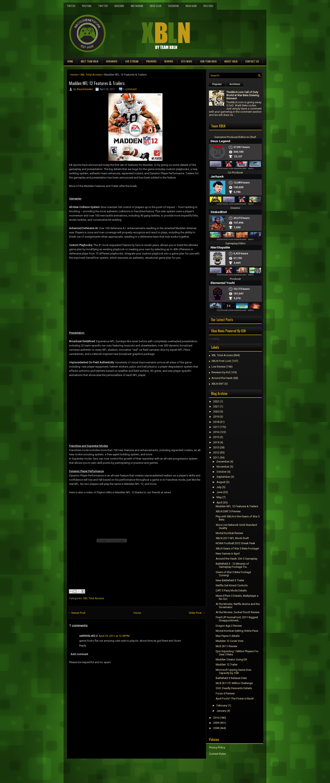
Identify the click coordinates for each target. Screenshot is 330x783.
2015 (216, 437)
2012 (216, 452)
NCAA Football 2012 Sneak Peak (235, 543)
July (219, 487)
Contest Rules (217, 753)
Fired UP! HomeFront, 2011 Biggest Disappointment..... (237, 619)
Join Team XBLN (208, 61)
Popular (217, 84)
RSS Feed (208, 6)
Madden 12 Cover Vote (229, 640)
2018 (216, 421)
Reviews (168, 61)
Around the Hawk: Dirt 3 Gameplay (236, 558)
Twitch (71, 6)
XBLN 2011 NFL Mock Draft (232, 538)
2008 (216, 728)
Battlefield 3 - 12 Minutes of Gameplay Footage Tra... (232, 565)
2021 (216, 406)
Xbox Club (155, 6)
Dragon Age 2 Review (229, 625)
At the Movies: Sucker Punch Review (237, 612)
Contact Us (252, 61)
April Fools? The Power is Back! (235, 698)
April (219, 502)
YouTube (86, 6)
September (223, 476)
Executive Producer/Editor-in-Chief (235, 137)
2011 (216, 457)
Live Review (218, 366)
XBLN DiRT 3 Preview (228, 511)
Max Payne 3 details (228, 635)
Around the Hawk (222, 378)
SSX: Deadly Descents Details (234, 688)
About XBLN (230, 61)
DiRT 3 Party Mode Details (231, 590)
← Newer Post (76, 612)
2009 (216, 722)
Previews (151, 61)
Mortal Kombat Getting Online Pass (237, 630)
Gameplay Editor (235, 243)
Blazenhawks (85, 89)
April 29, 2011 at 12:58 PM (114, 635)
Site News (186, 61)
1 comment (130, 89)
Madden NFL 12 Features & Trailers (97, 83)
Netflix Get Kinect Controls (232, 585)
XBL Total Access (91, 74)
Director (235, 208)
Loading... (215, 338)
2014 (216, 442)
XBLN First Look (221, 360)
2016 (216, 432)
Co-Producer (235, 172)
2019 (216, 416)
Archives (234, 84)
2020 (216, 411)
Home (70, 61)
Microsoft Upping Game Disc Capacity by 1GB (233, 671)
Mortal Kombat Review (229, 533)
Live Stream (131, 61)
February (222, 705)
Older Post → (197, 612)
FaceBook (173, 6)
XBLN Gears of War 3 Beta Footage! (237, 548)
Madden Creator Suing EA (231, 659)
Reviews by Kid (220, 372)
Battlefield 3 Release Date (231, 678)
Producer (235, 278)
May (219, 497)
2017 (216, 427)
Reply (82, 645)
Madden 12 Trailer (226, 664)
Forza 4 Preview (225, 693)
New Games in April (228, 553)
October (221, 471)
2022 (216, 401)
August (221, 482)
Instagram (137, 6)
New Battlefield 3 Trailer (230, 580)
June (219, 492)
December (223, 461)
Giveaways (111, 61)
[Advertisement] (116, 768)
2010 (216, 717)
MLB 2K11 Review (226, 646)
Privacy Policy (217, 747)
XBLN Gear (191, 6)
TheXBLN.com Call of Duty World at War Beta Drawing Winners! (242, 95)
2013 (216, 447)
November (223, 466)
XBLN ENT (217, 383)
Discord (119, 6)
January (221, 710)
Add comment (79, 654)
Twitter (103, 6)
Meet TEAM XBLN (89, 61)
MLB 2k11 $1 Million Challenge (234, 683)
